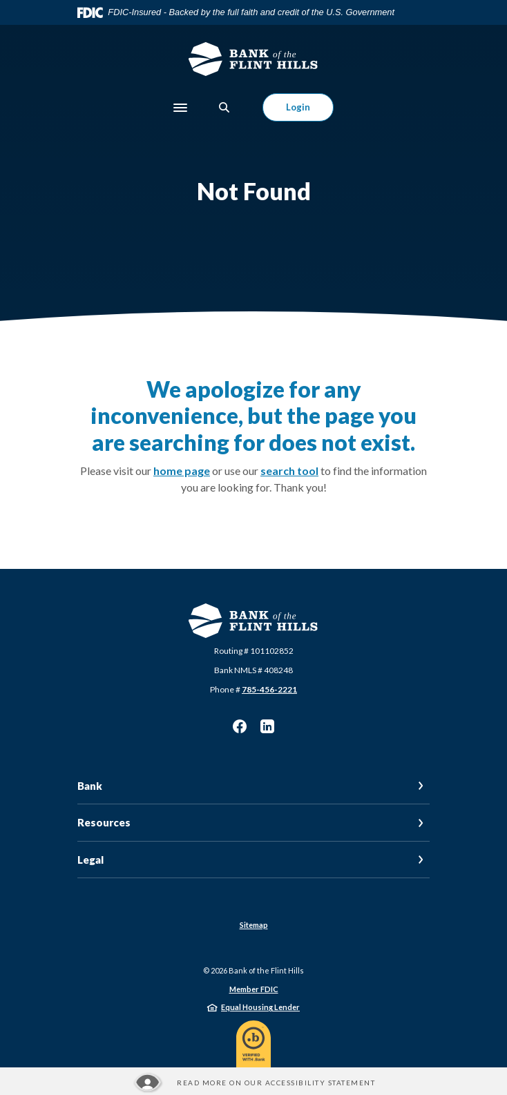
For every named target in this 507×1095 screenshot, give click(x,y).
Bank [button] (89, 785)
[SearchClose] (224, 107)
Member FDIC (253, 989)
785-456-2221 (269, 689)
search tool (289, 470)
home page (181, 470)
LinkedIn (267, 726)
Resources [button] (104, 822)
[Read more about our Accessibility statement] (253, 1082)
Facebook (240, 726)
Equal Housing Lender (260, 1006)
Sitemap (254, 924)
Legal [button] (90, 859)
